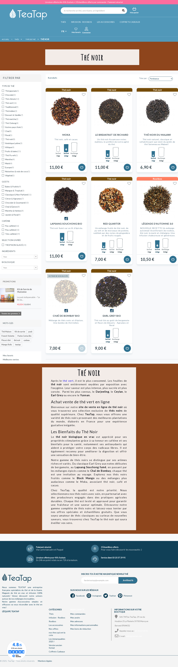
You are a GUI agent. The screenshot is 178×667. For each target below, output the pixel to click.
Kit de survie (20, 331)
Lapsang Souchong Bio (66, 223)
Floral (8, 135)
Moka (66, 134)
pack (30, 331)
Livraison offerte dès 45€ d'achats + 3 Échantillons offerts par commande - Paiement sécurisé (84, 2)
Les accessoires (106, 22)
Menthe (10, 159)
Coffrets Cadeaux (130, 22)
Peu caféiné (12, 230)
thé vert (68, 380)
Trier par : (143, 78)
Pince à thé (5, 340)
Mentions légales (45, 661)
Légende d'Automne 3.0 (157, 223)
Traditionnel (11, 107)
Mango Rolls (6, 344)
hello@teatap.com (134, 636)
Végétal (9, 175)
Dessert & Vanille (14, 115)
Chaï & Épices (12, 206)
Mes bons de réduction (80, 629)
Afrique (9, 147)
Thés (63, 22)
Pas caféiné (12, 226)
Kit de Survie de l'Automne (24, 290)
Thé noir (10, 139)
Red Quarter (111, 223)
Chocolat (10, 95)
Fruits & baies (13, 151)
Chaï (8, 131)
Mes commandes (77, 614)
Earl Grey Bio (112, 315)
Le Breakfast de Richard (111, 134)
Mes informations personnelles (84, 625)
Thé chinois (12, 99)
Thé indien (11, 111)
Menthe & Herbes (14, 210)
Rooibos (52, 621)
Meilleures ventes (11, 359)
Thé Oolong (11, 123)
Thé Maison (6, 331)
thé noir (17, 340)
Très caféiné (12, 234)
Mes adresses (76, 621)
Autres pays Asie (14, 127)
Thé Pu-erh (11, 155)
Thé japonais (12, 91)
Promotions (9, 281)
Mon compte (77, 609)
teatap (18, 344)
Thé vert (11, 103)
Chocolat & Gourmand (17, 202)
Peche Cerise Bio (24, 336)
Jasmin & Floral (13, 215)
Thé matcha (11, 119)
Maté (8, 163)
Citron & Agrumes (14, 198)
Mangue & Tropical (14, 190)
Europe (9, 167)
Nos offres (53, 629)
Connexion (86, 33)
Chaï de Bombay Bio (66, 315)
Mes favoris (8, 355)
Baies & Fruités (13, 186)
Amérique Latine (13, 143)
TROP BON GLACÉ (15, 245)
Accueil (5, 39)
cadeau (27, 340)
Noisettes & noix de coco (17, 171)
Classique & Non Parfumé (18, 194)
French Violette (7, 336)
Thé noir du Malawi (157, 134)
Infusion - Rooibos (81, 22)
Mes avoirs (75, 617)
